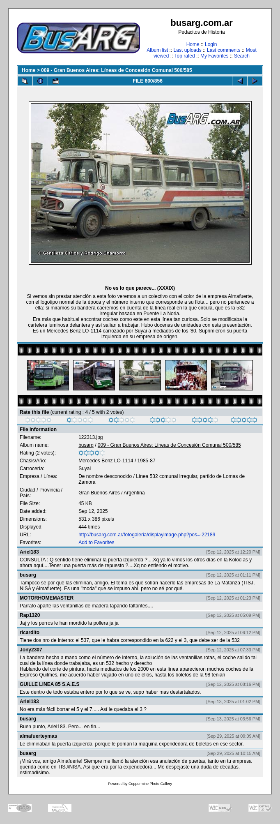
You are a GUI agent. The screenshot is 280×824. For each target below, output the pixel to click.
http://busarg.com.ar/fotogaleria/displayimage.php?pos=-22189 (146, 535)
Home (193, 44)
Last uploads (188, 50)
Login (211, 44)
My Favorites (214, 56)
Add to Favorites (96, 542)
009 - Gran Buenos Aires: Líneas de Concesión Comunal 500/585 (116, 70)
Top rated (184, 56)
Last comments (223, 50)
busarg (86, 445)
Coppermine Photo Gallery (150, 784)
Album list (157, 50)
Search (242, 56)
